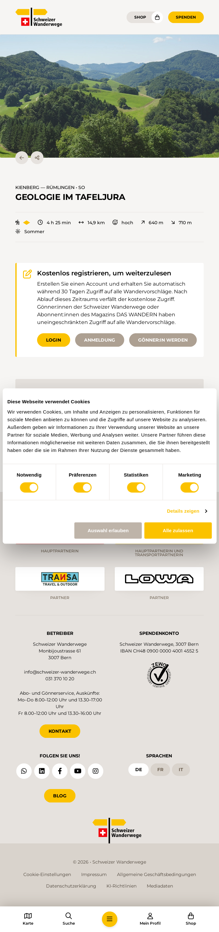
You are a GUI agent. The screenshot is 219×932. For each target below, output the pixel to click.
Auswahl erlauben (108, 530)
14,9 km (92, 222)
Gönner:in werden (163, 340)
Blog (59, 796)
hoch (123, 222)
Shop (140, 17)
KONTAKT (60, 731)
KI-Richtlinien (121, 886)
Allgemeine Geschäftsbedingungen (156, 874)
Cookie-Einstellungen (47, 874)
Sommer (29, 231)
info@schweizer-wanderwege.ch (60, 672)
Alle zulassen (178, 530)
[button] (109, 96)
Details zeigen (183, 511)
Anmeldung (99, 340)
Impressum (94, 874)
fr (160, 769)
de (138, 769)
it (181, 769)
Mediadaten (160, 886)
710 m (181, 222)
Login (53, 340)
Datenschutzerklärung (71, 886)
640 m (152, 222)
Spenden (186, 17)
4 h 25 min (54, 222)
